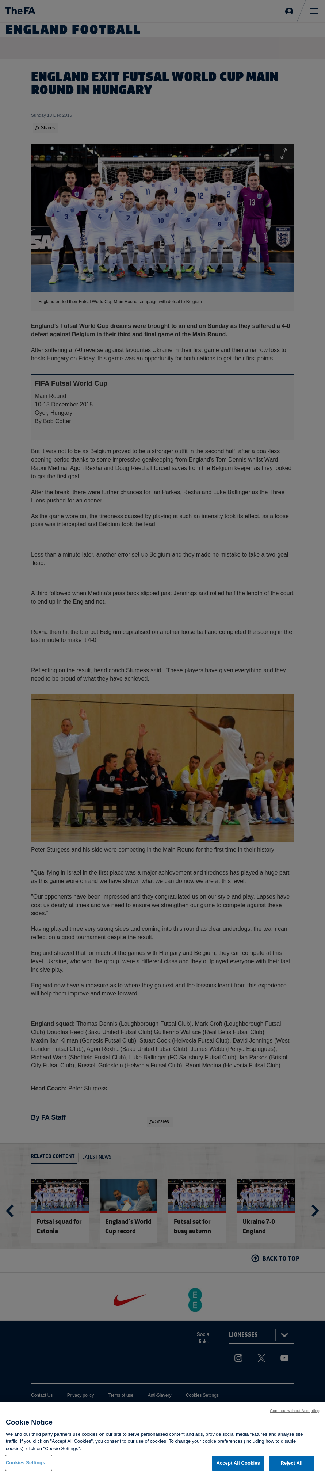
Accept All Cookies (238, 1464)
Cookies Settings (25, 1463)
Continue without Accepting (295, 1411)
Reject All (291, 1464)
